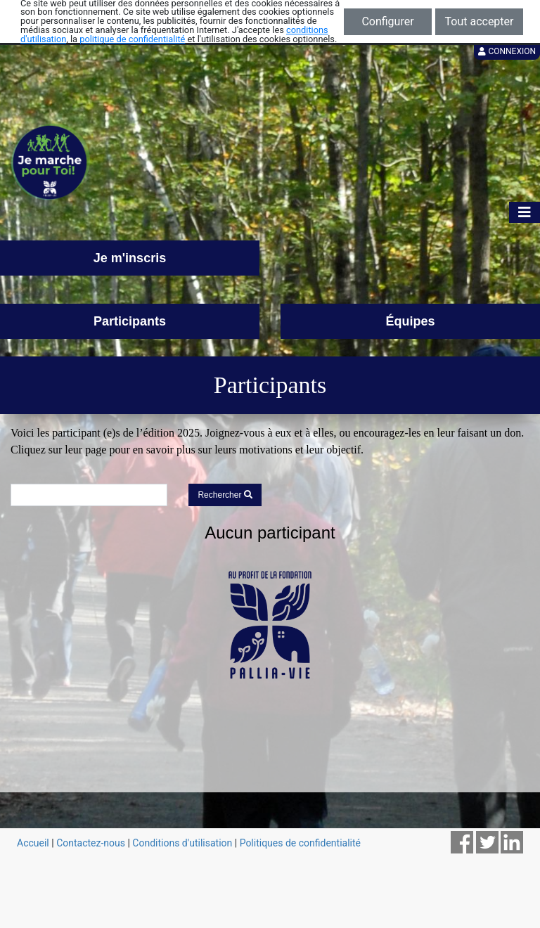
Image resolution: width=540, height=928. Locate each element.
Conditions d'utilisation (182, 843)
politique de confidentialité (132, 39)
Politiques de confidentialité (300, 843)
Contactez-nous (90, 843)
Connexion (507, 51)
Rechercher (225, 495)
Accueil (33, 843)
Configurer (387, 21)
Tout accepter (479, 21)
